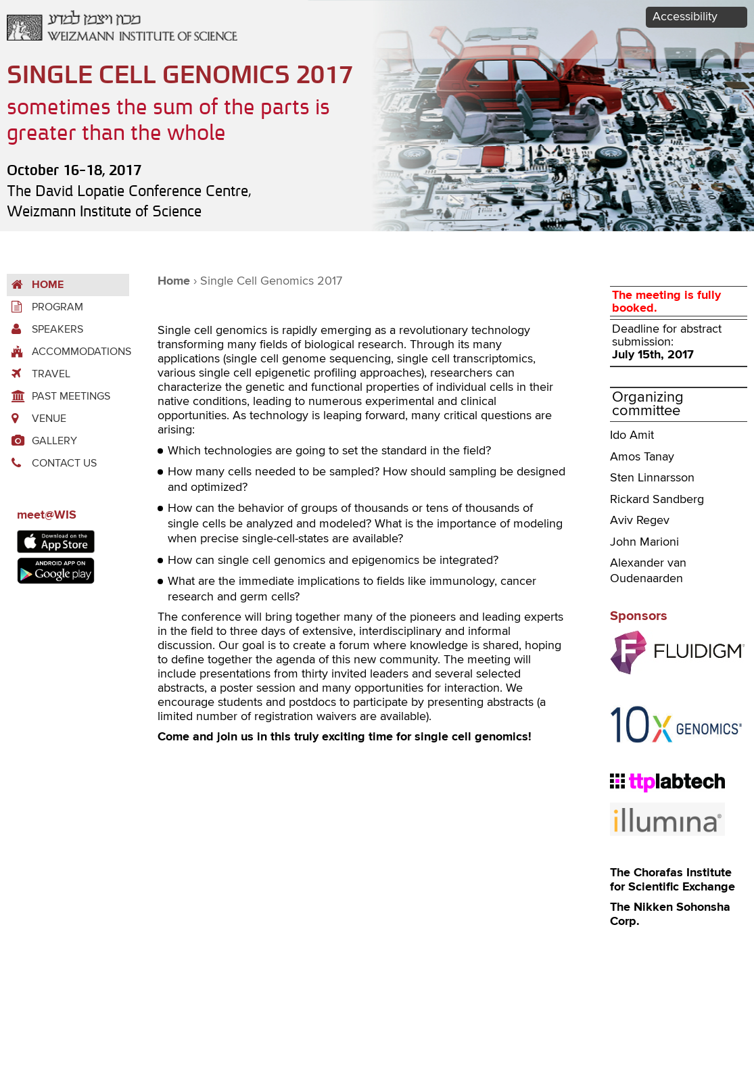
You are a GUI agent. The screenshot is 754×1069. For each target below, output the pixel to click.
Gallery (42, 441)
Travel (38, 374)
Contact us (52, 463)
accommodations (68, 352)
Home (35, 285)
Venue (36, 419)
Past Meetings (58, 396)
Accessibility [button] (685, 16)
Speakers (45, 329)
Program (45, 307)
